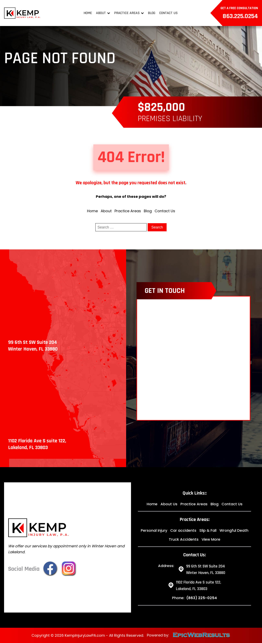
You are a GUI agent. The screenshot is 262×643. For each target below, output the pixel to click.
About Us (168, 504)
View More (211, 539)
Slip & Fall (207, 530)
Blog (151, 13)
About (103, 13)
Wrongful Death (233, 530)
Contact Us (168, 13)
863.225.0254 (240, 16)
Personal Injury (154, 530)
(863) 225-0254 (201, 597)
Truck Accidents (184, 539)
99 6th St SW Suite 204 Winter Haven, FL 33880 (205, 569)
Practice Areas (129, 13)
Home (88, 13)
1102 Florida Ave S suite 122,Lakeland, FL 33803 (198, 585)
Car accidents (183, 530)
